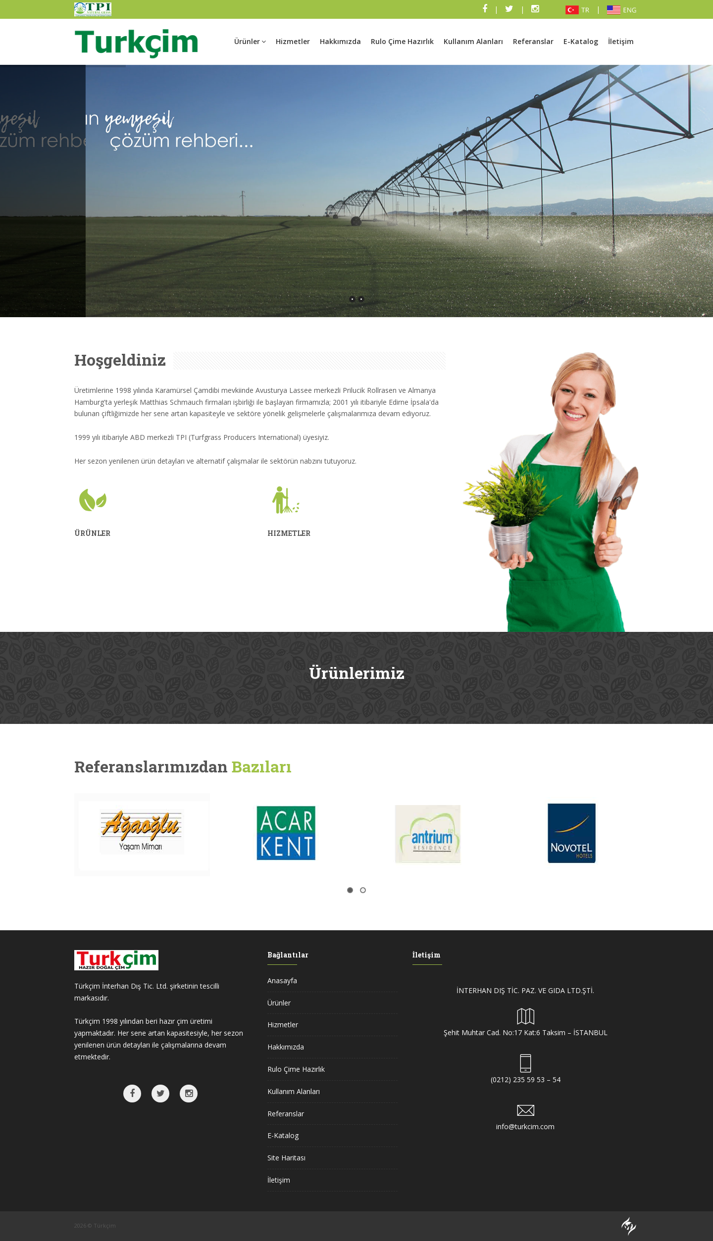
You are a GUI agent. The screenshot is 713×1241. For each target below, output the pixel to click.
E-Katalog (580, 41)
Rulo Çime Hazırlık (402, 41)
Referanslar (533, 41)
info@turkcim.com (525, 1126)
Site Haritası (286, 1157)
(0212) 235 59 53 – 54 (525, 1079)
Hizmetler (293, 41)
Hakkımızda (340, 41)
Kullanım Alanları (473, 41)
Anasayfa (282, 980)
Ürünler (250, 41)
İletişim (621, 41)
